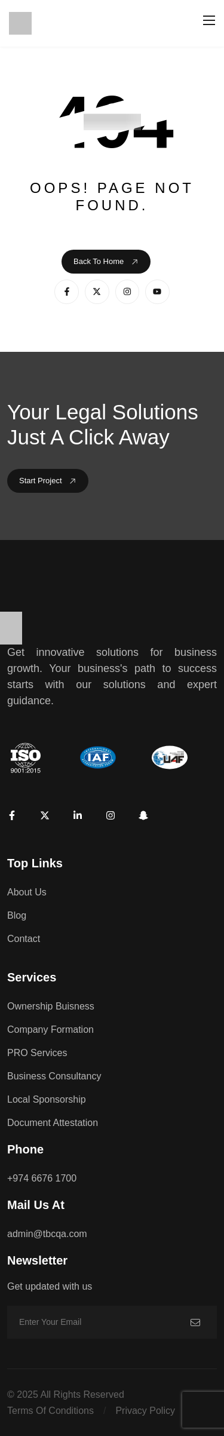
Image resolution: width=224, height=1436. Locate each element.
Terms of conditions (50, 1411)
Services (31, 977)
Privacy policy (145, 1411)
